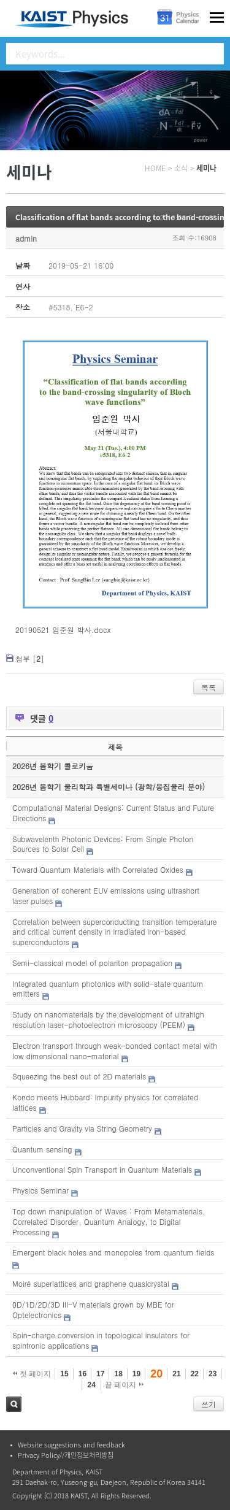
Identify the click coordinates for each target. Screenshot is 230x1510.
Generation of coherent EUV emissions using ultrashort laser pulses (105, 895)
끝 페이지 (124, 1385)
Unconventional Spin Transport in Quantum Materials (102, 1169)
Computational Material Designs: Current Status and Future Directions (113, 812)
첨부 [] (29, 658)
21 (176, 1374)
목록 (208, 687)
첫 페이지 (32, 1374)
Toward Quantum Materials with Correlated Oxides (97, 869)
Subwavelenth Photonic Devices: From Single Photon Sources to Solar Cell (102, 844)
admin (26, 238)
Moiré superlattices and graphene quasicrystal (90, 1283)
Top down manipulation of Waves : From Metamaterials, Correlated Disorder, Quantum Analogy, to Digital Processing (108, 1221)
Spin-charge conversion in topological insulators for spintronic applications (101, 1340)
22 (195, 1374)
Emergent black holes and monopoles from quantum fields (113, 1252)
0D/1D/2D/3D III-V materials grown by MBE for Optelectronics (93, 1309)
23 (213, 1374)
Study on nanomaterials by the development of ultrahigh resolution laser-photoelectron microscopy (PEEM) (108, 1019)
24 (91, 1385)
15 (64, 1374)
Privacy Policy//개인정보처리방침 (65, 1455)
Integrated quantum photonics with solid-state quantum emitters (107, 988)
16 (82, 1374)
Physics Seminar (40, 1190)
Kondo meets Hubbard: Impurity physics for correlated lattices (105, 1102)
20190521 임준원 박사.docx (62, 629)
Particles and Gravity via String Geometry (82, 1128)
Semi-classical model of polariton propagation (92, 962)
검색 (13, 1404)
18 (118, 1374)
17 (100, 1374)
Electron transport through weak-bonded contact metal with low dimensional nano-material (114, 1050)
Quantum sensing (42, 1149)
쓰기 (208, 1404)
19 (136, 1374)
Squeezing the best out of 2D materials (79, 1076)
